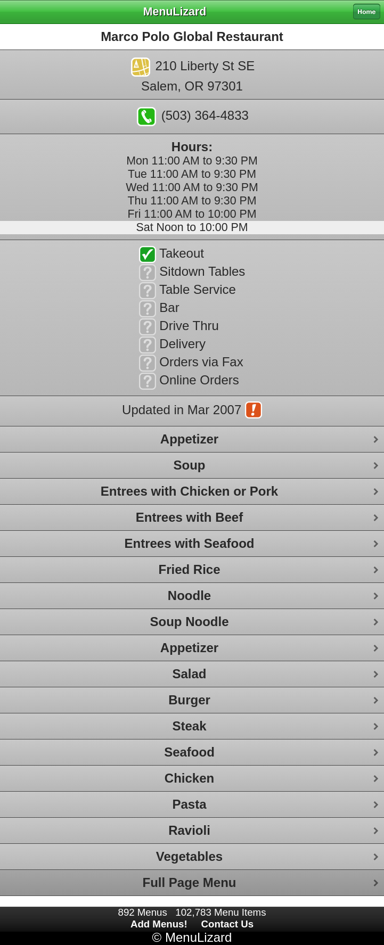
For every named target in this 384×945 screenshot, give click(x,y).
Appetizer (189, 439)
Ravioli (189, 830)
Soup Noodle (189, 621)
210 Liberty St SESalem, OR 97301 (193, 75)
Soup (190, 465)
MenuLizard (198, 937)
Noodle (189, 595)
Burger (189, 700)
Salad (189, 674)
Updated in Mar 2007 (192, 411)
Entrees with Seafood (189, 543)
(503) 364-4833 (193, 116)
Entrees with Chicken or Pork (189, 491)
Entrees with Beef (189, 517)
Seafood (189, 752)
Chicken (189, 778)
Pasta (189, 804)
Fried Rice (189, 569)
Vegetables (189, 856)
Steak (189, 726)
